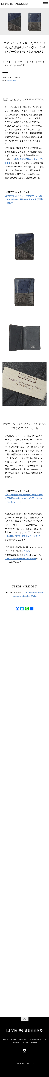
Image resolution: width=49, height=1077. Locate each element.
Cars (45, 1039)
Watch (13, 1039)
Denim (5, 1039)
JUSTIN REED (12, 80)
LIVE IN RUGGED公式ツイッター (20, 558)
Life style (15, 1042)
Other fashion (35, 1039)
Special (34, 1042)
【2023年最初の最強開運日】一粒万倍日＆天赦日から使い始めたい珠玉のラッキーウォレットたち (24, 498)
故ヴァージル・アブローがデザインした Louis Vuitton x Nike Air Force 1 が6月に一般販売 (24, 199)
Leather (22, 1039)
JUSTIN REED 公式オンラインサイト (24, 536)
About (25, 1042)
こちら (27, 551)
